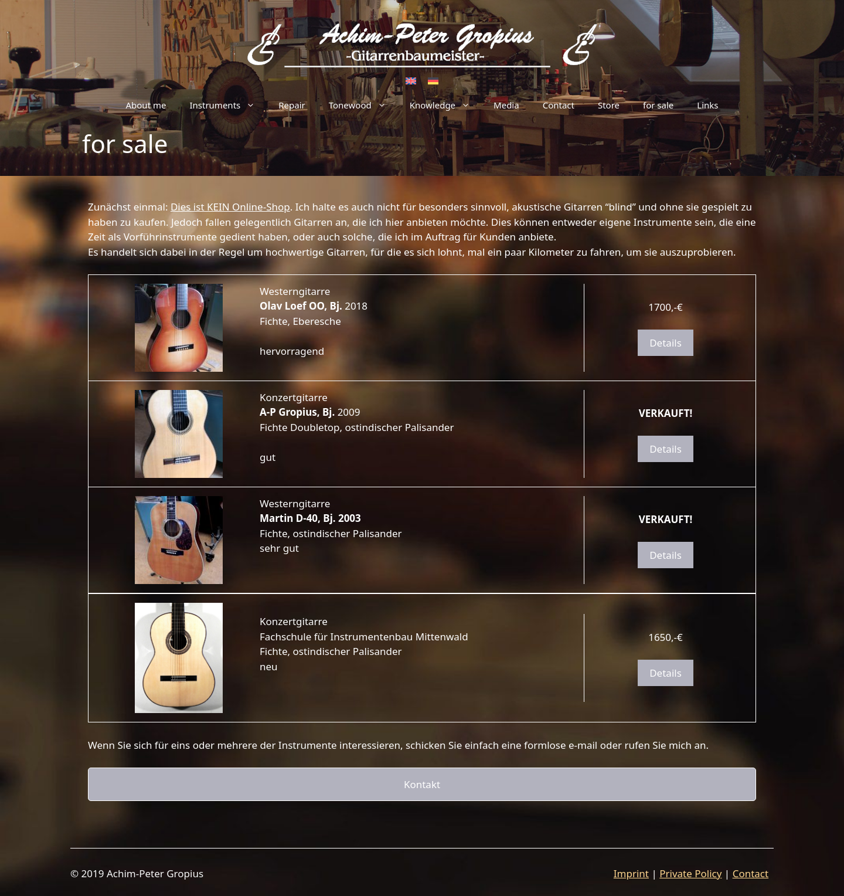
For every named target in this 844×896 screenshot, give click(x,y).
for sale (658, 105)
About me (145, 105)
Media (506, 105)
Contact (558, 105)
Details (665, 342)
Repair (291, 105)
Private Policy (690, 873)
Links (707, 105)
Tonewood (363, 105)
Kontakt (422, 784)
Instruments (228, 105)
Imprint (631, 873)
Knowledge (446, 105)
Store (609, 105)
